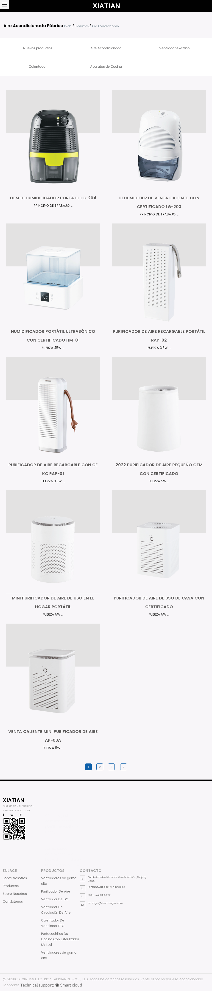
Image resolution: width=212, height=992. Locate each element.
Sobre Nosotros (15, 879)
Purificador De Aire (55, 892)
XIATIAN (13, 801)
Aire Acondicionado (105, 48)
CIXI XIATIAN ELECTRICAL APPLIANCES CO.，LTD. (52, 980)
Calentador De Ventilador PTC (52, 924)
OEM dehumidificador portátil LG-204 (53, 198)
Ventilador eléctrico (174, 48)
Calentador (38, 66)
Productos (82, 26)
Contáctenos (13, 902)
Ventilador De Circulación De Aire (56, 910)
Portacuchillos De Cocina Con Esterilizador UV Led (60, 940)
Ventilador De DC (54, 900)
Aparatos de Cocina (106, 66)
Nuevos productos (37, 48)
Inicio (68, 26)
